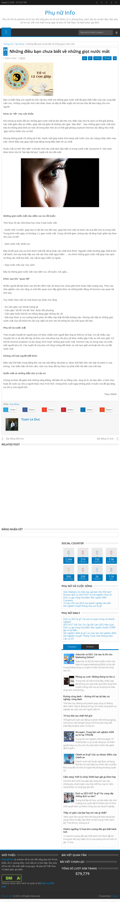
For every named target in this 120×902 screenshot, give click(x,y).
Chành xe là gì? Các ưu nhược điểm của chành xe (96, 756)
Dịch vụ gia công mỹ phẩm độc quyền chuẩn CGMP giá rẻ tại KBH (89, 629)
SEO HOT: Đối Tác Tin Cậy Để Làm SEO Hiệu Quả (88, 624)
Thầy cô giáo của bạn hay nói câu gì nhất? (85, 812)
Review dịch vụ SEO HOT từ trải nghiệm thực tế (87, 594)
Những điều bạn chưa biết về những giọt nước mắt (60, 51)
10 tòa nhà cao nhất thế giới (77, 715)
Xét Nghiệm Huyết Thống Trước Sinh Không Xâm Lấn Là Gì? (88, 637)
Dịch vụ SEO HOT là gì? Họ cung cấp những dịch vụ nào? (94, 795)
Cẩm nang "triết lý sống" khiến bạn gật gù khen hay (89, 777)
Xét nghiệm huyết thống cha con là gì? (82, 606)
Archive (90, 646)
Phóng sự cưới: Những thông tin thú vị (95, 676)
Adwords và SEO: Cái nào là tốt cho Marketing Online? (93, 656)
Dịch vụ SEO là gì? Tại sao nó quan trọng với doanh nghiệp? (89, 620)
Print (98, 58)
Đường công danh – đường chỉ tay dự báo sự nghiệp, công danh (86, 698)
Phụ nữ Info (60, 12)
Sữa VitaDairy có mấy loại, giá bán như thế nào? (87, 592)
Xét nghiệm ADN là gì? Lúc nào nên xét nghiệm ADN (89, 633)
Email (107, 58)
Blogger (114, 896)
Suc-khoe (14, 404)
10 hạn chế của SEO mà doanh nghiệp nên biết (87, 603)
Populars (72, 646)
